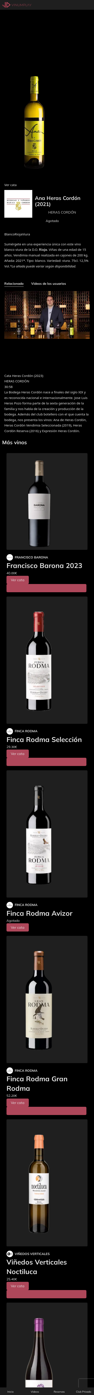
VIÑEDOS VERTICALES (32, 1254)
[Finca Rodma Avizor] (47, 834)
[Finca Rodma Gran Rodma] (47, 999)
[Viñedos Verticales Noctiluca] (47, 1183)
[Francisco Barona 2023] (47, 501)
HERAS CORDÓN (62, 212)
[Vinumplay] (16, 5)
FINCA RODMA (26, 731)
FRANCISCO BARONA (31, 557)
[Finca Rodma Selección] (47, 660)
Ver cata (17, 580)
